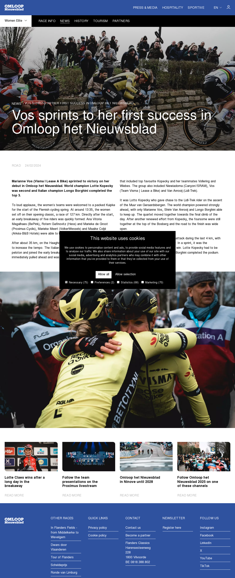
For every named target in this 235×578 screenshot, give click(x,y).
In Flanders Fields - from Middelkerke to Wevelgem (65, 532)
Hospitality (172, 8)
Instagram (207, 527)
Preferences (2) (102, 282)
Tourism (100, 21)
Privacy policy (97, 527)
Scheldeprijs (59, 565)
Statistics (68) (128, 282)
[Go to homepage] (14, 7)
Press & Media (145, 8)
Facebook (207, 535)
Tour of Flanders (62, 557)
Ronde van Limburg (64, 572)
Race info (47, 21)
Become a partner (137, 535)
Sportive (196, 8)
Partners (121, 21)
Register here (172, 527)
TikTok (204, 566)
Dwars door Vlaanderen (59, 548)
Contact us (133, 527)
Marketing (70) (152, 282)
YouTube (206, 558)
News (65, 21)
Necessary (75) (76, 282)
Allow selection (125, 274)
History (81, 21)
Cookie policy (97, 535)
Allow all (103, 274)
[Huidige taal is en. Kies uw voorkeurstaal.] (218, 7)
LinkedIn (205, 543)
